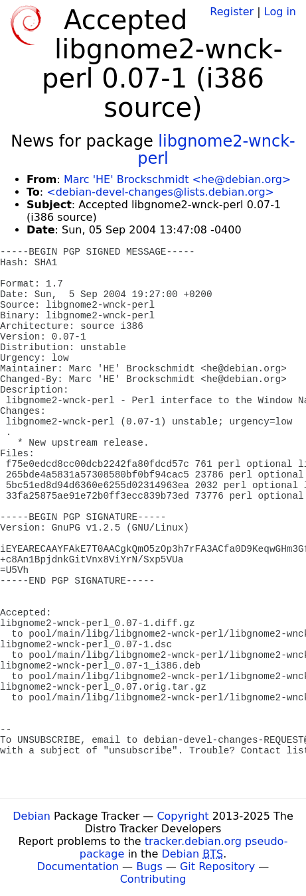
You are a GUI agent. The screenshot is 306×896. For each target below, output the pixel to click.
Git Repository (217, 866)
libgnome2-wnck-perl (216, 150)
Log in (280, 11)
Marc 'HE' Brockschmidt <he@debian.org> (177, 179)
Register (232, 11)
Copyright (182, 816)
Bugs (149, 866)
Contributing (153, 879)
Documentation (78, 866)
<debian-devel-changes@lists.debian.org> (160, 192)
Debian (31, 816)
